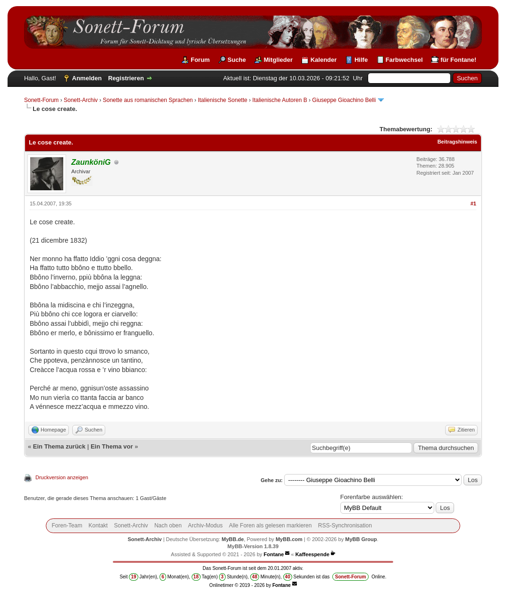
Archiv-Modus (205, 525)
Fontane (274, 554)
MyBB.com (289, 539)
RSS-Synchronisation (345, 525)
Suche (237, 59)
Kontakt (98, 525)
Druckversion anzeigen (61, 477)
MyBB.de (233, 539)
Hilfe (361, 59)
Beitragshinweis (457, 141)
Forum (200, 59)
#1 (473, 203)
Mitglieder (278, 59)
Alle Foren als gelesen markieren (270, 525)
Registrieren (126, 78)
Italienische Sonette (222, 100)
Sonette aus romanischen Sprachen (148, 100)
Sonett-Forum (41, 100)
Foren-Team (66, 525)
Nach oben (168, 525)
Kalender (324, 59)
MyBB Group (361, 539)
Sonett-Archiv (81, 100)
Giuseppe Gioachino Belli (344, 100)
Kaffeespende (312, 554)
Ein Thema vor (112, 446)
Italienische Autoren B (280, 100)
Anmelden (87, 78)
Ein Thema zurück (59, 446)
